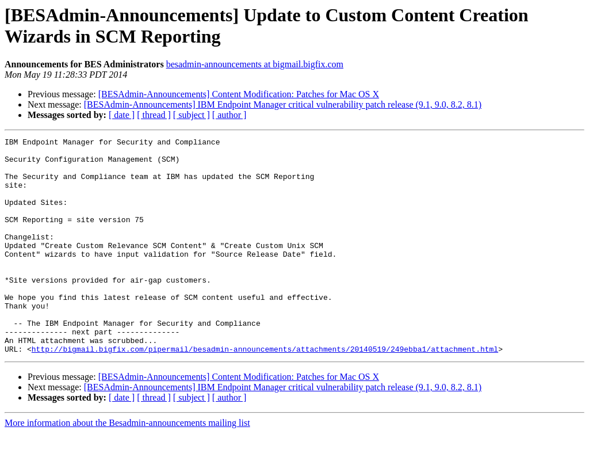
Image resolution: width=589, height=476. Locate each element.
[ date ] (122, 115)
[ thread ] (154, 115)
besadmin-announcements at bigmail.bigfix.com (254, 64)
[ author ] (229, 115)
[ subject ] (191, 115)
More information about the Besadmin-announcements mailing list (127, 466)
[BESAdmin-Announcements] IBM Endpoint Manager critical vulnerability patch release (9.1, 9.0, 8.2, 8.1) (282, 104)
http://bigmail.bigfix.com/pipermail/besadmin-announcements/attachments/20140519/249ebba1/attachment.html (265, 392)
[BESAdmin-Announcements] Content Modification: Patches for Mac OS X (238, 94)
